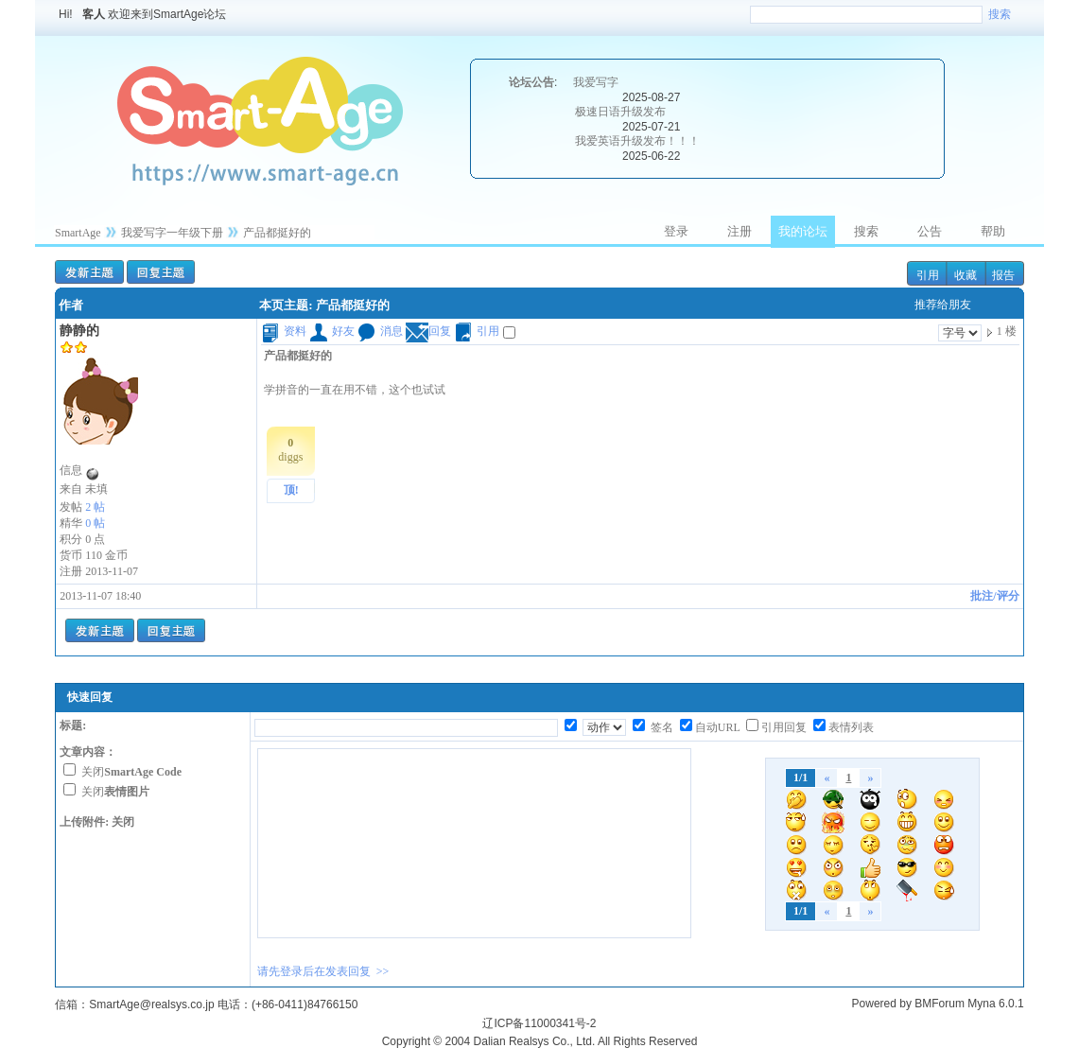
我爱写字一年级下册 (172, 232)
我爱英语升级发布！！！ (637, 141)
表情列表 (851, 727)
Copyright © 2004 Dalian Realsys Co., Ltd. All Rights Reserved (540, 1041)
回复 (428, 331)
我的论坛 (802, 231)
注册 (739, 231)
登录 (676, 231)
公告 (929, 231)
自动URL (717, 727)
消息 (380, 331)
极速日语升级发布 (620, 111)
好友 (332, 331)
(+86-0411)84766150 (304, 1004)
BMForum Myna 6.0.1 (968, 1003)
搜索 (999, 14)
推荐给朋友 (942, 304)
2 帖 (95, 507)
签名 (660, 727)
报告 (1003, 275)
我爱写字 (595, 82)
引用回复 (784, 727)
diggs (290, 449)
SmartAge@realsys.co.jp (151, 1004)
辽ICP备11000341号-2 (539, 1023)
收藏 (965, 275)
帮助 (993, 231)
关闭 (131, 771)
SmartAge (78, 232)
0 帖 (95, 523)
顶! (291, 490)
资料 (283, 331)
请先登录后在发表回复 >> (323, 971)
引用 (927, 275)
